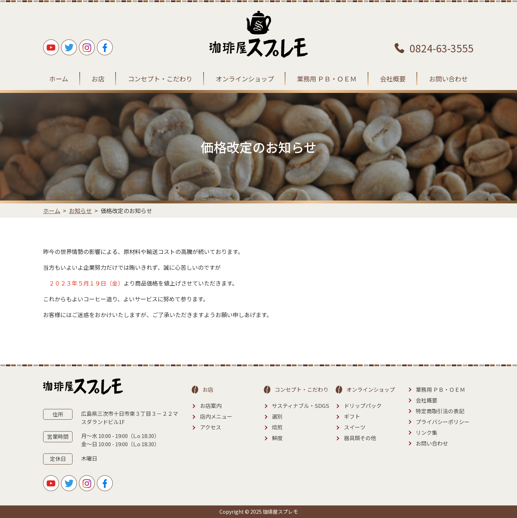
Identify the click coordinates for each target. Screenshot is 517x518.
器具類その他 (360, 438)
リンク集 (426, 432)
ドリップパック (363, 405)
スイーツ (354, 427)
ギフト (352, 416)
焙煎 (277, 427)
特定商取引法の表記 (440, 411)
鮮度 (277, 438)
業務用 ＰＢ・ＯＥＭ (327, 78)
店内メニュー (216, 416)
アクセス (210, 427)
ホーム (58, 78)
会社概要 (393, 78)
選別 (277, 416)
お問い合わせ (448, 78)
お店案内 (211, 405)
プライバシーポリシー (443, 421)
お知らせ (80, 210)
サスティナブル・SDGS (300, 405)
